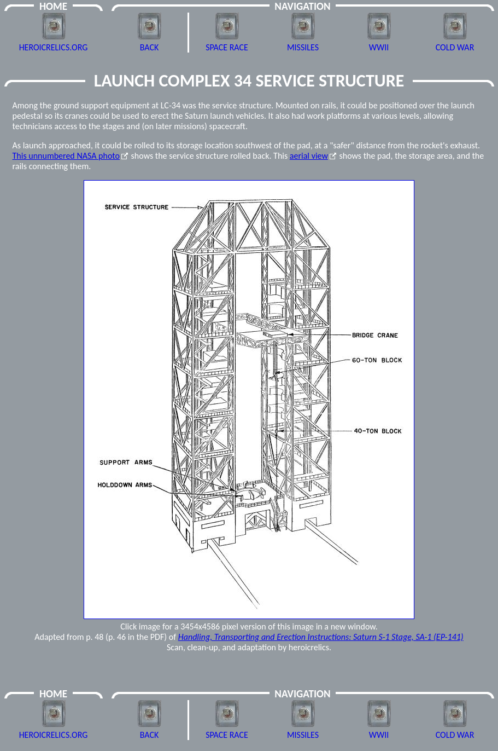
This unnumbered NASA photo (66, 156)
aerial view (309, 156)
